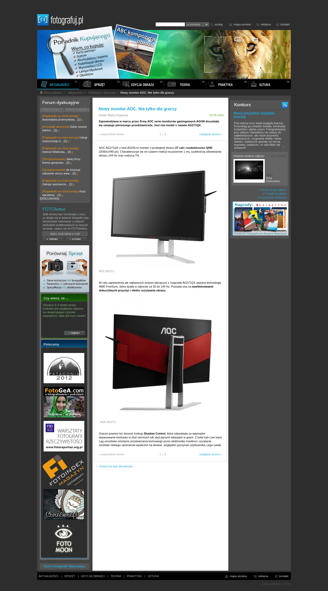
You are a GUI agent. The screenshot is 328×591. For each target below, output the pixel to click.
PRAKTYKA (134, 576)
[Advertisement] (259, 322)
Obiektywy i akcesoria (102, 92)
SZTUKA (153, 576)
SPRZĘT (69, 576)
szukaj (218, 24)
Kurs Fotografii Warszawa (64, 566)
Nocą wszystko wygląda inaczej (254, 115)
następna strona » (210, 134)
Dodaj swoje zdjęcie (272, 189)
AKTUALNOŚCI (48, 576)
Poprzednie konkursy (271, 197)
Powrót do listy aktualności (114, 466)
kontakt (285, 24)
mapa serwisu (242, 24)
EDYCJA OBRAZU (93, 576)
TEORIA (115, 576)
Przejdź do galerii (274, 193)
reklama (266, 24)
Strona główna (51, 92)
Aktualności (75, 92)
